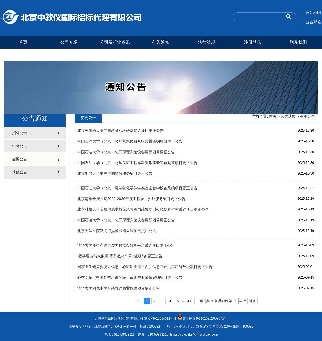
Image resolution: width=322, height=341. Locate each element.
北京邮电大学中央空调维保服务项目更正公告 (114, 173)
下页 (200, 301)
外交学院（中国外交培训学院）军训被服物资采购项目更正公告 (129, 277)
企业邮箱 (313, 22)
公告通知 (160, 42)
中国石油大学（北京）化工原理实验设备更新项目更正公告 (126, 220)
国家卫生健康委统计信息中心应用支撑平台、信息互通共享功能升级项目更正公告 (145, 267)
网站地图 (313, 12)
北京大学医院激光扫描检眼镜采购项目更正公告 (116, 231)
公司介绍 (69, 42)
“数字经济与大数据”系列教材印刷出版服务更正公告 (119, 256)
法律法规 (206, 42)
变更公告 (19, 159)
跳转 (252, 301)
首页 (23, 42)
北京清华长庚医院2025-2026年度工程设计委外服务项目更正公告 (131, 199)
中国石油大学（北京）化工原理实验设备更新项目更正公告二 (128, 152)
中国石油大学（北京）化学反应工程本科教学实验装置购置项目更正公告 (137, 163)
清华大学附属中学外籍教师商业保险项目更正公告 (118, 288)
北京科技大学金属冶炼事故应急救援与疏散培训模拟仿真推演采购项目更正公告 (143, 209)
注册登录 (252, 42)
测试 (23, 54)
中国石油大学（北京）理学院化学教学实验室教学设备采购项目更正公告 (137, 188)
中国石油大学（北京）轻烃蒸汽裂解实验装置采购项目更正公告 (129, 141)
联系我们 (298, 42)
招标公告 (19, 133)
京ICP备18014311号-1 (160, 318)
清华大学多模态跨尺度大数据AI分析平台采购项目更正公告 (126, 245)
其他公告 (19, 172)
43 (189, 301)
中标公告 (19, 146)
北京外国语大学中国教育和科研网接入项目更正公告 (120, 130)
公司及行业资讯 (115, 42)
